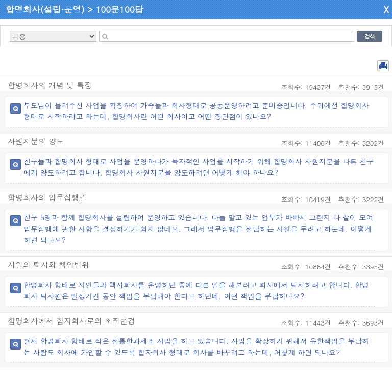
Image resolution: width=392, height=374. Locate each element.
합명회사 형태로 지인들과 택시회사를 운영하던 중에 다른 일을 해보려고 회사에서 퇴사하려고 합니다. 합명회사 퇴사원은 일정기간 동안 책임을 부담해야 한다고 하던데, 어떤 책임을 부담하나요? (196, 290)
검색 (369, 36)
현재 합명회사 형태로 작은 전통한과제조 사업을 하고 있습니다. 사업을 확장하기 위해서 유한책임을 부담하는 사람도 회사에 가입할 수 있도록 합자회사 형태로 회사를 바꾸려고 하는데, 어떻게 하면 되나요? (196, 346)
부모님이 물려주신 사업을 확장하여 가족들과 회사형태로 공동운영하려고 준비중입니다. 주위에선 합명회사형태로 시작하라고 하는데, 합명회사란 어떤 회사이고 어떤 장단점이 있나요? (196, 110)
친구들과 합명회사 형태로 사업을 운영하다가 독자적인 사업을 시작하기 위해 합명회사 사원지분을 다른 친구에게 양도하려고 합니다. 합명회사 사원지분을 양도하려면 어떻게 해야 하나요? (198, 167)
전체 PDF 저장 (383, 65)
